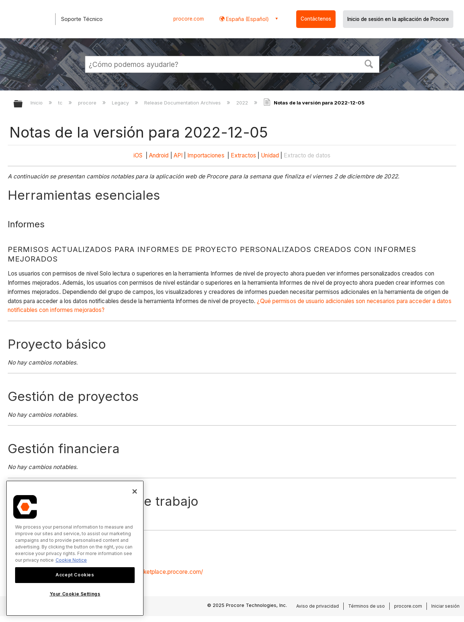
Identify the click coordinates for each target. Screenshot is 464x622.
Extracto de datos (307, 155)
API (178, 155)
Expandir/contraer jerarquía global (22, 104)
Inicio (37, 103)
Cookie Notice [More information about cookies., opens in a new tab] (71, 560)
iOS (138, 155)
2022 (242, 103)
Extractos (243, 155)
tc (61, 103)
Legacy (121, 103)
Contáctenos (316, 19)
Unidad (270, 155)
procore (88, 103)
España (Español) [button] (246, 19)
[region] (75, 548)
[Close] (135, 491)
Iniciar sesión (445, 606)
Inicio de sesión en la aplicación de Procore (398, 19)
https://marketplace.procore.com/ (159, 571)
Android (159, 155)
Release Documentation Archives (183, 103)
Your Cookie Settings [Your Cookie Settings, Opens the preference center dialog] (75, 594)
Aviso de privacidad (317, 606)
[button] (368, 63)
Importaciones (205, 155)
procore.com (188, 19)
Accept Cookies (75, 574)
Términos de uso (366, 606)
